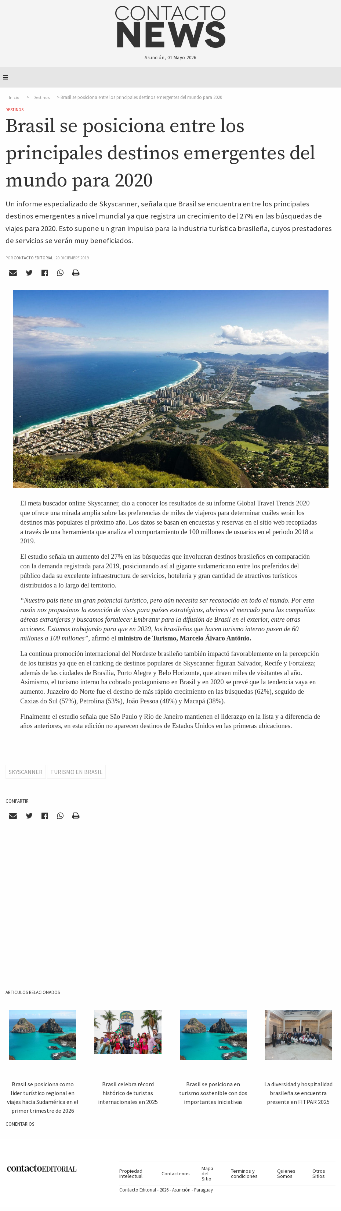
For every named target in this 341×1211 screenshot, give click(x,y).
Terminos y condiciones (244, 1173)
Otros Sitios (318, 1173)
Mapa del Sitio (207, 1173)
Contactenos (176, 1173)
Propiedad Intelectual (130, 1173)
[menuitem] (137, 1173)
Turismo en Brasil (76, 771)
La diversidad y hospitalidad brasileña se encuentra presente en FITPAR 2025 (298, 1092)
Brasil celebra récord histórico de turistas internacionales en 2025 (128, 1092)
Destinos (41, 97)
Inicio (14, 97)
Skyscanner (26, 771)
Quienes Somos (286, 1173)
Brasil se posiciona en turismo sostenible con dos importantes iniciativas (213, 1092)
